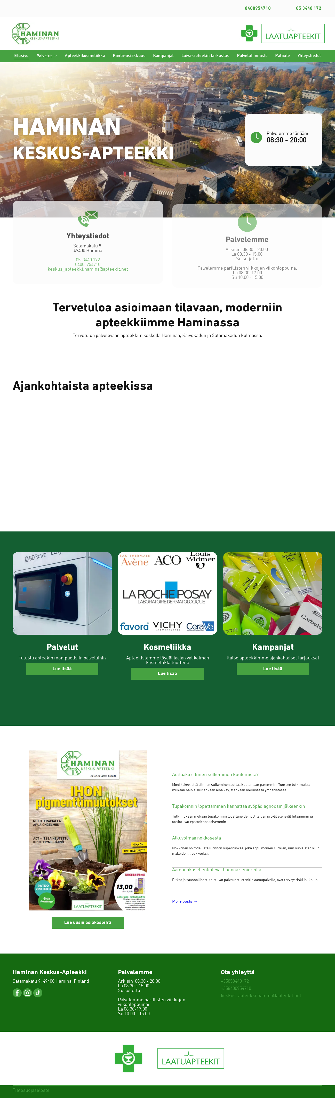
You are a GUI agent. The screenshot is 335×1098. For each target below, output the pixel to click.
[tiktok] (37, 993)
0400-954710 (87, 272)
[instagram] (27, 993)
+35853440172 (235, 981)
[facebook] (17, 993)
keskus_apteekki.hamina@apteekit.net (88, 276)
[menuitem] (21, 56)
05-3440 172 (88, 267)
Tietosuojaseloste (31, 1090)
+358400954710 (236, 988)
